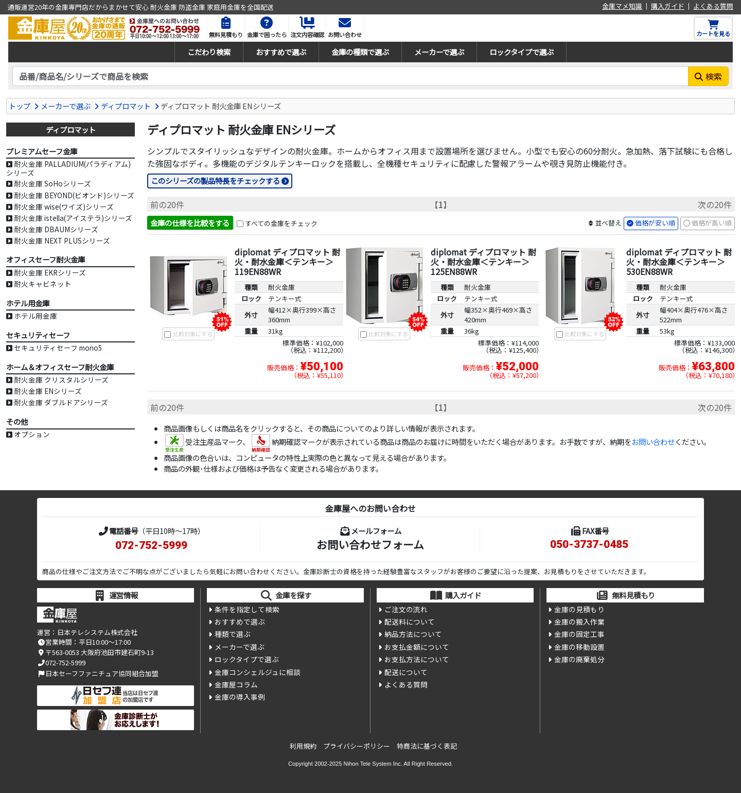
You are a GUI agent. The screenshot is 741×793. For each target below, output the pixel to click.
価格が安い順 (655, 223)
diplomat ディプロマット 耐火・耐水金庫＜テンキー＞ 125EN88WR (483, 262)
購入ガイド (667, 6)
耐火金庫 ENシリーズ (48, 391)
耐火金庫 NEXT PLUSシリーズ (62, 240)
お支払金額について (416, 647)
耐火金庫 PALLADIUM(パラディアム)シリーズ (68, 168)
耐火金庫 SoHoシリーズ (52, 183)
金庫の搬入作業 (579, 621)
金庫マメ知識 (622, 6)
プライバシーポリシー (356, 746)
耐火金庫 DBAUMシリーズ (56, 229)
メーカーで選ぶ (439, 51)
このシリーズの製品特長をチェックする (215, 180)
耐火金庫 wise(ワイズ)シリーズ (64, 206)
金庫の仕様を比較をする (190, 222)
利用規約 (303, 746)
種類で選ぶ (233, 634)
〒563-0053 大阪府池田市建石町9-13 (95, 652)
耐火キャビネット (43, 284)
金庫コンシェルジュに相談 (258, 672)
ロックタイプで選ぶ (521, 51)
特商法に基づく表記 (427, 746)
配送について (406, 672)
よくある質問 (713, 6)
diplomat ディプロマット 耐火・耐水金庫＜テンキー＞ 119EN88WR (287, 262)
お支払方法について (416, 659)
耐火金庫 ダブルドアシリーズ (61, 402)
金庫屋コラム (236, 684)
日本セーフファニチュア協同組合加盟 (97, 673)
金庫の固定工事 (579, 634)
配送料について (409, 621)
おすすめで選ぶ (281, 51)
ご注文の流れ (406, 609)
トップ (19, 105)
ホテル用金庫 (35, 316)
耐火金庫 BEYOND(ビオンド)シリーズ (74, 195)
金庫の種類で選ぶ (360, 51)
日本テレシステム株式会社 (97, 632)
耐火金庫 (281, 287)
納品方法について (413, 634)
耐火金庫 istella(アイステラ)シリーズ (73, 218)
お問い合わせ (653, 441)
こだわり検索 (209, 51)
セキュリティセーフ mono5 (58, 347)
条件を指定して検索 (247, 609)
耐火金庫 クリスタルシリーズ (61, 379)
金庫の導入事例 (240, 697)
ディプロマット (126, 105)
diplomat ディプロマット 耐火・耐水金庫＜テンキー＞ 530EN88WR (679, 262)
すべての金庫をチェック (281, 223)
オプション (32, 434)
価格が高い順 (712, 223)
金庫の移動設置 (579, 647)
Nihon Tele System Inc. (373, 764)
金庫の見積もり (579, 609)
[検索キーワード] (350, 76)
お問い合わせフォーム (370, 544)
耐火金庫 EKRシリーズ (50, 272)
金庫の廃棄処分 (579, 659)
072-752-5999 (151, 545)
